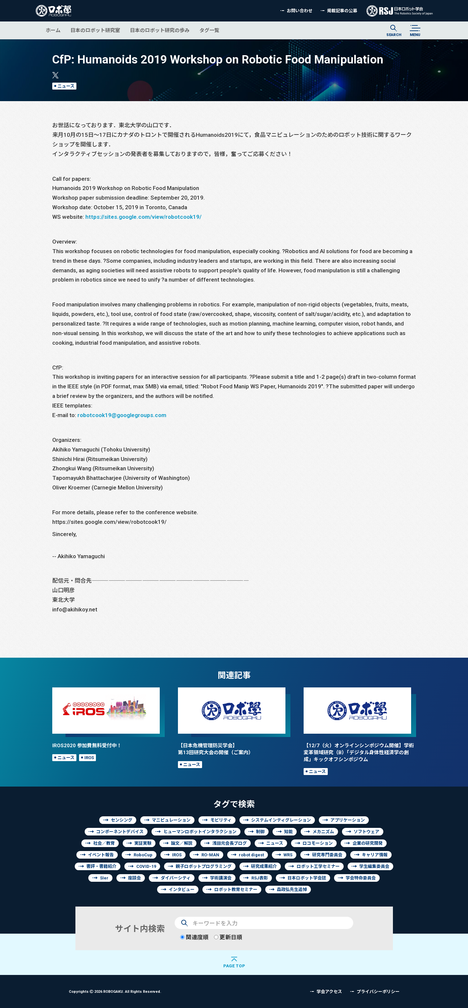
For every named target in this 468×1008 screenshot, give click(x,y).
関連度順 (194, 937)
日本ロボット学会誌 (306, 878)
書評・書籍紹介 (101, 866)
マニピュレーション (171, 820)
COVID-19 (146, 866)
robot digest (251, 855)
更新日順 (228, 937)
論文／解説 (181, 843)
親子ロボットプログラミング (204, 866)
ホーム (53, 30)
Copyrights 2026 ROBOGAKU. (115, 991)
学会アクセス (329, 991)
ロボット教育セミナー (235, 889)
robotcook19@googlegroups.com (121, 415)
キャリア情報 (375, 855)
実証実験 (142, 843)
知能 (288, 832)
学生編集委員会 (374, 866)
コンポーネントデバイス (120, 832)
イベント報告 (101, 855)
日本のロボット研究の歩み (160, 30)
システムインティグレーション (281, 820)
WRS (287, 855)
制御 (260, 832)
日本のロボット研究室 (95, 30)
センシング (121, 820)
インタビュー (181, 889)
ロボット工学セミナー (318, 866)
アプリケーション (347, 820)
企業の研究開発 (368, 843)
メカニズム (323, 832)
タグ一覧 (209, 30)
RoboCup (143, 855)
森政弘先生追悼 (292, 889)
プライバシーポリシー (378, 991)
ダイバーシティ (176, 878)
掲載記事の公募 (342, 11)
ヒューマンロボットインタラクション (199, 832)
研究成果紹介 (264, 866)
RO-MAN (210, 855)
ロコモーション (318, 843)
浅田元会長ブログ (229, 843)
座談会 (134, 878)
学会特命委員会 (361, 878)
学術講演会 (221, 878)
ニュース (66, 86)
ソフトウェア (366, 832)
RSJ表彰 (259, 878)
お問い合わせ (300, 11)
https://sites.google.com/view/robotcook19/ (143, 216)
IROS (89, 758)
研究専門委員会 (327, 855)
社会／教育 (104, 843)
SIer (104, 878)
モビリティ (221, 820)
